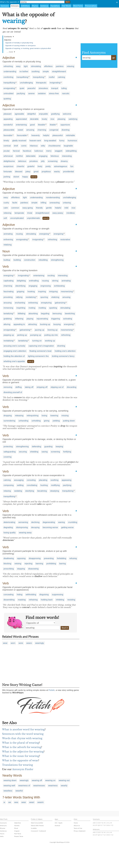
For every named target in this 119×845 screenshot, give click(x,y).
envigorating (9, 88)
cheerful (20, 166)
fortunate (8, 171)
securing (23, 452)
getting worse (67, 527)
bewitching (70, 313)
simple (46, 71)
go (113, 57)
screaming (52, 161)
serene (31, 93)
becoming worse (50, 527)
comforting (8, 77)
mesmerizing (67, 291)
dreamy (64, 161)
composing (9, 485)
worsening (23, 522)
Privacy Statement (79, 831)
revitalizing (31, 297)
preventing (49, 558)
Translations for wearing (17, 764)
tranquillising (22, 77)
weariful (19, 791)
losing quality (10, 532)
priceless (33, 161)
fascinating (8, 291)
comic (23, 146)
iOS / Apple (58, 823)
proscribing (9, 569)
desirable (34, 119)
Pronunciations (91, 6)
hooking (31, 291)
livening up (53, 330)
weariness (53, 785)
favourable (22, 135)
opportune (65, 125)
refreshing (8, 66)
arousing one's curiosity (14, 346)
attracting (32, 324)
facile (14, 202)
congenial (53, 130)
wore (21, 643)
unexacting (55, 202)
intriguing (53, 291)
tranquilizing (38, 77)
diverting (65, 130)
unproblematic (33, 218)
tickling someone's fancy (63, 356)
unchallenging (26, 83)
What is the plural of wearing (20, 742)
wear (5, 643)
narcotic (65, 93)
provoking (8, 297)
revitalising (8, 341)
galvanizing (60, 303)
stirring (55, 281)
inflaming (19, 319)
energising (44, 234)
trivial (29, 213)
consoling (31, 480)
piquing (30, 319)
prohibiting (51, 563)
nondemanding (53, 197)
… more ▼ (11, 52)
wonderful (8, 125)
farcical (16, 151)
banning (39, 563)
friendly (39, 208)
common (15, 208)
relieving (7, 213)
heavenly (35, 135)
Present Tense (18, 836)
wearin (40, 802)
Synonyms (5, 6)
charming (42, 130)
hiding (19, 594)
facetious (27, 151)
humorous (72, 140)
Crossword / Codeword (38, 831)
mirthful (19, 156)
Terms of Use (78, 828)
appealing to (19, 324)
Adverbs (17, 825)
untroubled (8, 93)
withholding (31, 594)
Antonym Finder (22, 769)
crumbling (72, 522)
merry (48, 151)
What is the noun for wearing (20, 756)
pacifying (21, 93)
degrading (8, 527)
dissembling (9, 600)
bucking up (45, 324)
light (26, 66)
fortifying (67, 452)
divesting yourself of (13, 392)
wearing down (10, 780)
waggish (58, 151)
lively (40, 166)
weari (31, 802)
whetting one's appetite (14, 361)
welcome (67, 114)
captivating (8, 281)
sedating (18, 491)
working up (50, 341)
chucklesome (54, 146)
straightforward (59, 71)
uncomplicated (17, 218)
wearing (42, 627)
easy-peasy (58, 213)
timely (6, 140)
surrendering (9, 421)
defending (36, 446)
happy (25, 177)
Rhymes (35, 6)
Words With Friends (37, 825)
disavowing (33, 569)
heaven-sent (35, 140)
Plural (16, 828)
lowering (54, 415)
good (32, 125)
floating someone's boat (40, 351)
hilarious (34, 146)
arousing (8, 303)
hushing (44, 485)
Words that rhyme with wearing (22, 738)
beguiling (45, 313)
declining (35, 522)
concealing (8, 594)
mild (66, 208)
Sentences (44, 6)
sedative (42, 93)
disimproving (22, 527)
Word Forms (78, 6)
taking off (29, 387)
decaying (35, 527)
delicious (22, 161)
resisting (71, 600)
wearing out (64, 780)
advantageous (60, 166)
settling (20, 485)
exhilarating (59, 286)
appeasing (66, 480)
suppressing (57, 594)
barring (62, 563)
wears (29, 643)
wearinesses (39, 785)
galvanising (25, 330)
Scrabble (34, 828)
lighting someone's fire (38, 356)
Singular (17, 831)
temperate (19, 213)
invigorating (55, 83)
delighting (21, 281)
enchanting (20, 303)
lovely (44, 119)
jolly (43, 161)
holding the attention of (14, 356)
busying (57, 324)
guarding (48, 446)
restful (51, 77)
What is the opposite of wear (20, 760)
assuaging (19, 480)
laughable (68, 146)
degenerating (49, 522)
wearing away (25, 532)
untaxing (67, 202)
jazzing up (39, 330)
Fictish (52, 690)
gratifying (55, 114)
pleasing (61, 119)
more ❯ (34, 177)
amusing (30, 130)
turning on (37, 341)
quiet (22, 88)
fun (71, 166)
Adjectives (17, 823)
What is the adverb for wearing (21, 747)
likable (53, 125)
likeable (41, 125)
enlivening (8, 239)
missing (65, 415)
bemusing (57, 313)
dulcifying (29, 491)
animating (8, 234)
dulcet (16, 177)
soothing (35, 71)
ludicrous (38, 151)
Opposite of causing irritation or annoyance (20, 45)
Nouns (2, 834)
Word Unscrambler (37, 823)
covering (7, 457)
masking (22, 600)
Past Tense (17, 834)
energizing (58, 234)
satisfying (73, 119)
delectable (31, 156)
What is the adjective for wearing (23, 751)
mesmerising (67, 330)
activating (67, 319)
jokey (28, 171)
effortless (48, 66)
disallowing (9, 558)
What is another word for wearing (23, 729)
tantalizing (8, 313)
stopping (21, 569)
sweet (20, 130)
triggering (55, 319)
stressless (43, 88)
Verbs (2, 836)
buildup (7, 260)
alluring (7, 324)
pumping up (35, 335)
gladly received (19, 140)
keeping (59, 446)
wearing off (37, 780)
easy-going (28, 208)
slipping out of (57, 387)
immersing (8, 308)
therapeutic (41, 83)
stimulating (36, 66)
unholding (36, 421)
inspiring (42, 291)
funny (62, 140)
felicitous (55, 156)
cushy (6, 202)
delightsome (9, 161)
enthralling (34, 281)
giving (46, 421)
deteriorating (9, 522)
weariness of (24, 785)
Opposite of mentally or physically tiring (19, 43)
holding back (47, 600)
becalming (42, 491)
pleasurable (9, 130)
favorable (8, 135)
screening (55, 452)
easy (18, 66)
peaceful (31, 88)
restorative (65, 239)
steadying (54, 491)
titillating (21, 313)
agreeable (19, 114)
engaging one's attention (15, 351)
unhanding (23, 421)
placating (43, 480)
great (36, 171)
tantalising (23, 341)
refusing (73, 558)
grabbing (8, 319)
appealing (8, 119)
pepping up (9, 335)
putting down (69, 421)
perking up (22, 335)
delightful (31, 114)
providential (68, 171)
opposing (21, 558)
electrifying (20, 286)
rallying (19, 297)
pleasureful (58, 135)
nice (52, 119)
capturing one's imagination (41, 346)
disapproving (35, 558)
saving (45, 452)
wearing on (50, 780)
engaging (43, 156)
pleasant (7, 114)
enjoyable (43, 114)
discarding (71, 387)
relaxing (70, 66)
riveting (32, 308)
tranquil (54, 88)
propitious (46, 171)
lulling (64, 88)
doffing (18, 387)
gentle (49, 208)
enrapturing (46, 303)
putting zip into (51, 335)
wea (16, 802)
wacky (57, 171)
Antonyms (15, 6)
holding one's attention (65, 351)
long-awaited (50, 140)
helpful (46, 135)
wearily (64, 785)
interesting (67, 156)
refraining (33, 600)
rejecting (28, 563)
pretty (48, 166)
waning (61, 522)
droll (16, 146)
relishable (70, 135)
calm (6, 208)
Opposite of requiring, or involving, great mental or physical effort (28, 48)
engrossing (45, 286)
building (17, 260)
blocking (7, 563)
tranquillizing (9, 83)
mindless (70, 213)
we (9, 802)
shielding (34, 452)
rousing (19, 234)
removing (8, 387)
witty (43, 146)
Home (76, 823)
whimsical (8, 156)
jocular (7, 151)
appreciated (21, 119)
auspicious (8, 166)
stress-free (54, 93)
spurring (44, 297)
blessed (18, 171)
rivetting (42, 308)
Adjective (7, 40)
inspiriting (20, 308)
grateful (30, 166)
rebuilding (43, 260)
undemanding (10, 71)
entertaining (21, 125)
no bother (24, 71)
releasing (19, 415)
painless (59, 66)
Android (57, 825)
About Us (77, 825)
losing (44, 415)
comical (7, 146)
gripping (20, 291)
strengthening (57, 260)
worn (13, 643)
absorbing (33, 313)
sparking (53, 308)
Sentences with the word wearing (23, 733)
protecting (8, 446)
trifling (43, 202)
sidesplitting (71, 151)
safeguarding (10, 452)
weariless (8, 791)
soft (5, 218)
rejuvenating (42, 319)
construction (29, 260)
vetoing (17, 563)
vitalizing (8, 245)
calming (61, 77)
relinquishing (32, 415)
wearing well (9, 785)
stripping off (42, 387)
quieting (7, 98)
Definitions (25, 6)
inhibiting (60, 600)
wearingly (39, 643)
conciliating (32, 485)
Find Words (66, 6)
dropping (8, 415)
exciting (51, 275)
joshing (7, 177)
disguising (44, 594)
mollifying (55, 485)
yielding (56, 421)
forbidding (61, 558)
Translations (55, 6)
